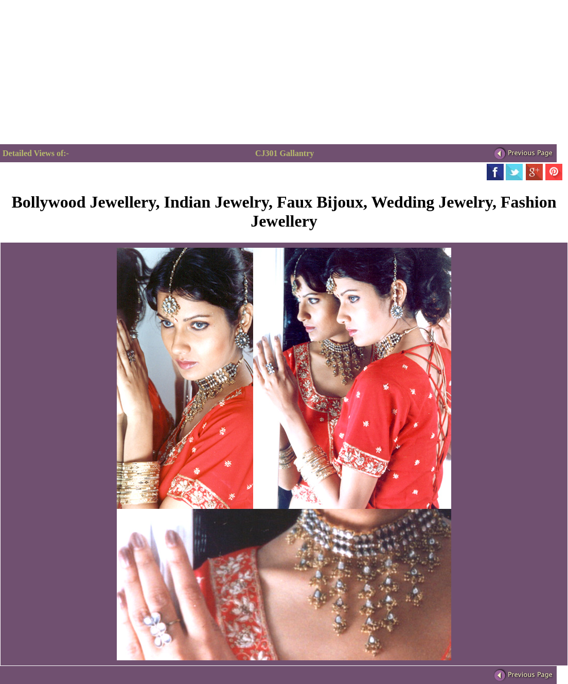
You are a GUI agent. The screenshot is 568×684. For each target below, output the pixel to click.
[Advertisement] (86, 72)
